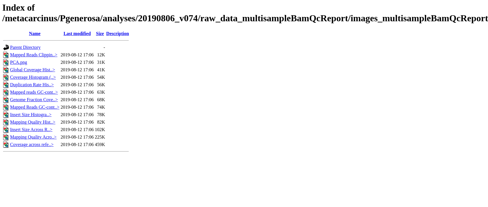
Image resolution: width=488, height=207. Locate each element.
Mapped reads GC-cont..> (34, 92)
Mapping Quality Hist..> (32, 122)
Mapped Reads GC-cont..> (35, 107)
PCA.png (18, 62)
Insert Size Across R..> (31, 129)
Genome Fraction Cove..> (34, 99)
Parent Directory (25, 47)
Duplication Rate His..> (32, 84)
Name (35, 33)
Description (117, 33)
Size (100, 33)
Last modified (77, 33)
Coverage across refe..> (31, 144)
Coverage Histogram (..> (33, 77)
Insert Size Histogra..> (30, 114)
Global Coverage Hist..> (32, 69)
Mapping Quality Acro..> (33, 137)
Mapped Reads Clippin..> (34, 54)
